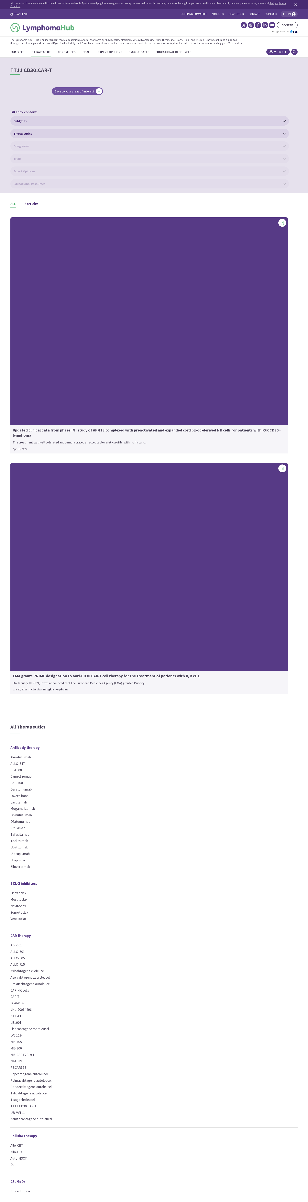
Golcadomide (40, 747)
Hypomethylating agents (138, 679)
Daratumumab (41, 346)
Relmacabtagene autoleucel (51, 636)
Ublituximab (39, 403)
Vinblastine (125, 487)
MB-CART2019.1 (43, 611)
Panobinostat (127, 617)
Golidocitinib (213, 403)
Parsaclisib (211, 455)
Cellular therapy (44, 692)
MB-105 (36, 598)
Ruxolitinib (211, 474)
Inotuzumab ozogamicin (135, 546)
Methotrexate (127, 436)
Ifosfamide (125, 423)
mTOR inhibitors (217, 615)
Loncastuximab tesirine (134, 552)
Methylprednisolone (218, 724)
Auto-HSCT (39, 714)
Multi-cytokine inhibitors (224, 648)
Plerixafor (38, 865)
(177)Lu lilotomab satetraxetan (140, 520)
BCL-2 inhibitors (44, 440)
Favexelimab (40, 352)
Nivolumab (38, 812)
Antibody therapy (45, 304)
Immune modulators (133, 712)
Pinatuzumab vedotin (132, 559)
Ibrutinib (210, 410)
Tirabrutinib (212, 494)
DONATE (267, 25)
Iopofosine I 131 (215, 894)
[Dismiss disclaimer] (274, 4)
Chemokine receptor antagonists (58, 855)
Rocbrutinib (212, 468)
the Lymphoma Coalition (65, 6)
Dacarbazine (126, 378)
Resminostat (126, 624)
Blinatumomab (214, 927)
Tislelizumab (40, 838)
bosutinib (210, 358)
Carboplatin (125, 339)
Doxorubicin (125, 390)
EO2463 (122, 728)
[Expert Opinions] (130, 51)
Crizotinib (210, 371)
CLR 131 (209, 756)
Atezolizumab (41, 774)
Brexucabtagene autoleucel (51, 540)
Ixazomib (210, 822)
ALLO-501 (38, 508)
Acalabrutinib (213, 313)
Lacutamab (39, 358)
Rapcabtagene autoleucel (49, 630)
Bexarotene (212, 711)
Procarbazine (126, 474)
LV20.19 (36, 592)
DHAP (121, 384)
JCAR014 (37, 559)
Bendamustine (127, 320)
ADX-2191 (124, 313)
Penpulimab (39, 825)
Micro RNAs (213, 562)
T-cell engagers (216, 911)
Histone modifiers (132, 595)
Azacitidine (125, 689)
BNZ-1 (208, 658)
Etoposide (124, 403)
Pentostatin (126, 461)
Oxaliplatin (125, 448)
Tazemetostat (127, 643)
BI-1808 (36, 326)
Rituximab (38, 384)
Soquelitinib (212, 487)
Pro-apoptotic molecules (224, 773)
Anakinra (210, 326)
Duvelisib (210, 378)
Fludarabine (125, 410)
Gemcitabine (126, 416)
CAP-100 (37, 339)
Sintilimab (38, 832)
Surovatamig (213, 959)
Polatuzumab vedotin (133, 565)
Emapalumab (213, 390)
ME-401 (209, 429)
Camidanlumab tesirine (134, 533)
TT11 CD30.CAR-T (44, 662)
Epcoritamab (213, 934)
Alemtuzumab (41, 313)
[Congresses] (87, 51)
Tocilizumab (39, 397)
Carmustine (125, 346)
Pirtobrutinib (213, 461)
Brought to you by (264, 31)
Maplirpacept (40, 806)
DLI (33, 721)
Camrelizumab (41, 333)
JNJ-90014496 (41, 566)
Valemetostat (127, 656)
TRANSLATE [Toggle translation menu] (39, 14)
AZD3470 (123, 695)
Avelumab (38, 780)
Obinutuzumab (41, 371)
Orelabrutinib (213, 442)
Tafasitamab (40, 390)
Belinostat (124, 611)
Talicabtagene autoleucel (49, 649)
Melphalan (124, 429)
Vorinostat (125, 662)
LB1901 (36, 579)
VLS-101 (123, 578)
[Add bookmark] (83, 152)
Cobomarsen (213, 572)
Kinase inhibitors (218, 304)
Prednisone (212, 730)
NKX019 (36, 617)
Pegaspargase (127, 455)
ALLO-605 (38, 514)
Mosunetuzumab (216, 946)
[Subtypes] (38, 51)
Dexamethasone (215, 717)
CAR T (35, 553)
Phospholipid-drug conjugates (229, 747)
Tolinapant (211, 783)
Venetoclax (39, 475)
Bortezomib (212, 809)
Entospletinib (213, 397)
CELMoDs (38, 738)
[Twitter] (223, 25)
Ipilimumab (39, 799)
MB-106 (36, 604)
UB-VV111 (38, 669)
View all (257, 52)
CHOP (121, 358)
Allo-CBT (37, 702)
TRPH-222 (124, 571)
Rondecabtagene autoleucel (51, 643)
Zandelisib (211, 513)
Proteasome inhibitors (222, 800)
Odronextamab (215, 953)
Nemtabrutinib (214, 436)
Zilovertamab (40, 423)
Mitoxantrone (127, 442)
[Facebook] (238, 25)
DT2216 (209, 861)
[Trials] (107, 51)
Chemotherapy (129, 304)
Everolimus (212, 625)
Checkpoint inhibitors (49, 764)
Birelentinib (212, 352)
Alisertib (209, 320)
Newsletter (200, 1165)
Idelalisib (210, 416)
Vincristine (124, 494)
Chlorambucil (126, 352)
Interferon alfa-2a (130, 734)
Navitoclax (38, 462)
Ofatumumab (40, 378)
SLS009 (209, 481)
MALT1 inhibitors (217, 536)
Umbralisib (211, 500)
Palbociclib (211, 448)
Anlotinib (210, 333)
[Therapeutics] (61, 51)
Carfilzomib (212, 816)
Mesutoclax (39, 456)
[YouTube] (252, 25)
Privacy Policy (175, 1165)
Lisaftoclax (38, 449)
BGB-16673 (212, 346)
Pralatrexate (126, 468)
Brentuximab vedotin (132, 526)
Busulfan (123, 333)
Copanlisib (211, 365)
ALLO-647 (38, 320)
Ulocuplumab (40, 410)
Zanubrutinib (213, 519)
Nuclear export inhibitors (225, 675)
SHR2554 (123, 636)
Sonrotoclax (39, 468)
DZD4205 (210, 384)
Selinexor (210, 684)
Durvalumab (39, 787)
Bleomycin (124, 326)
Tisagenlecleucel (43, 656)
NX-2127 (210, 868)
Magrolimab (212, 829)
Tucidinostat (126, 649)
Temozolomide (128, 481)
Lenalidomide (127, 741)
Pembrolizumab (42, 819)
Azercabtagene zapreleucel (50, 533)
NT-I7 (121, 747)
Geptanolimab (41, 793)
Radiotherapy (215, 885)
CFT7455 (210, 855)
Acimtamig (212, 921)
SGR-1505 (211, 546)
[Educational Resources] (194, 51)
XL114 (208, 506)
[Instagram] (230, 25)
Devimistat (212, 599)
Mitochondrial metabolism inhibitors (234, 589)
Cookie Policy (149, 1165)
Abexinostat (126, 604)
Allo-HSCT (38, 708)
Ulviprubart (39, 416)
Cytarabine (125, 371)
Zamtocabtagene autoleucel (51, 675)
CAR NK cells (40, 546)
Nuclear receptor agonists (225, 701)
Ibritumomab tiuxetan (133, 539)
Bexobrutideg (214, 339)
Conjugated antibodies (136, 510)
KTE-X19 (37, 572)
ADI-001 (36, 501)
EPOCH (122, 397)
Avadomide (125, 721)
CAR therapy (41, 492)
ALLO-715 (38, 521)
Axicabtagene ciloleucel (48, 527)
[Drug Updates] (159, 51)
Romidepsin (126, 630)
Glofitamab (212, 940)
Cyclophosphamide (131, 365)
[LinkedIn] (245, 25)
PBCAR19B (39, 624)
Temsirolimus (214, 631)
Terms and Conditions (116, 1165)
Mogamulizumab (43, 365)
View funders (255, 43)
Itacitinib (210, 423)
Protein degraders (219, 845)
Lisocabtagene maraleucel (50, 585)
